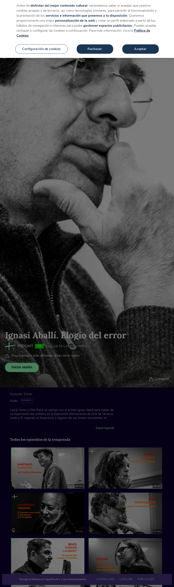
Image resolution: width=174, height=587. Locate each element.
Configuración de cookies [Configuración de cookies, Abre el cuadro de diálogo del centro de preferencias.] (41, 44)
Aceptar (140, 44)
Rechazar (95, 44)
